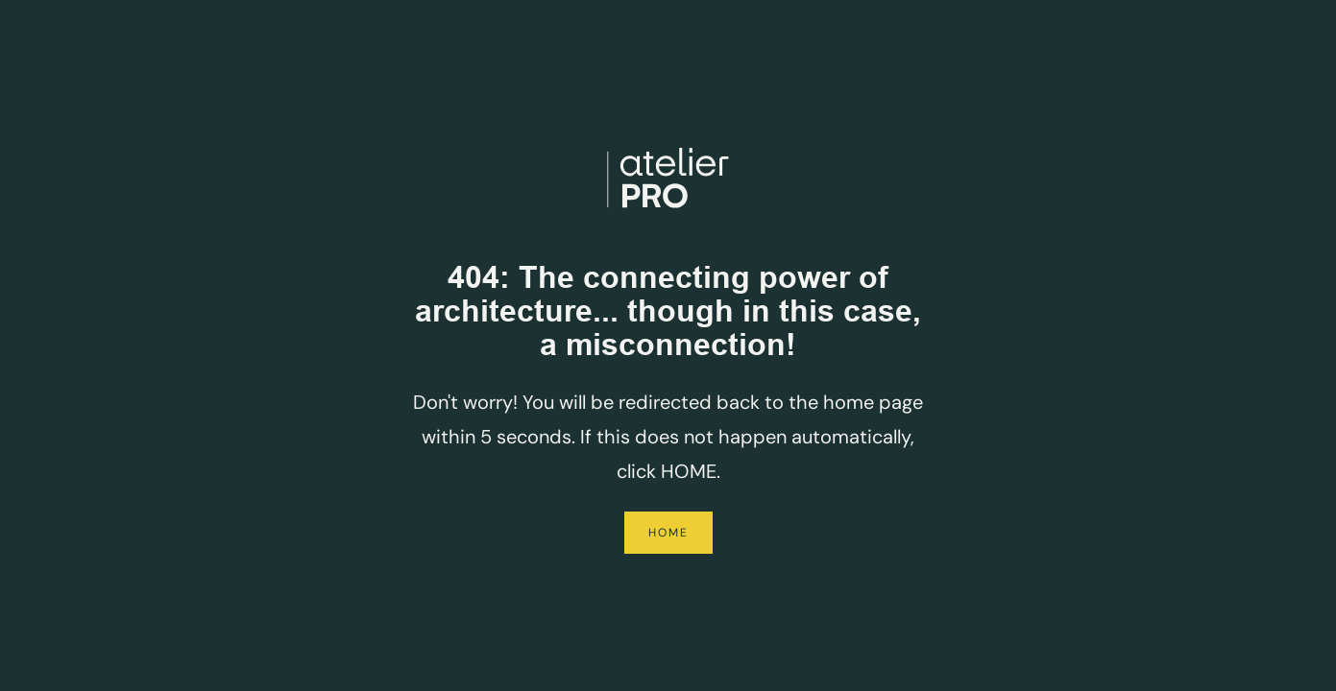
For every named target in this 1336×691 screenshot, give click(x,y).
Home (668, 532)
